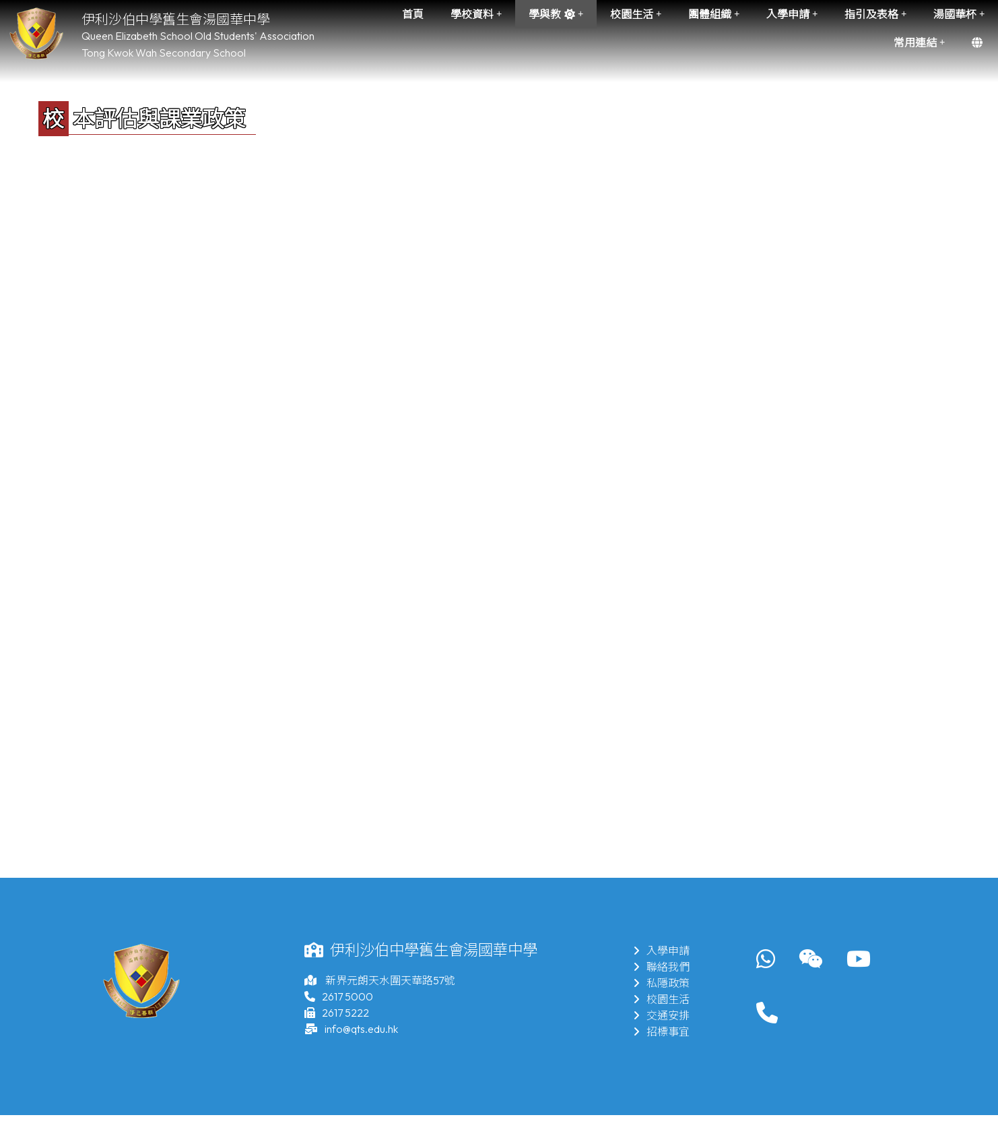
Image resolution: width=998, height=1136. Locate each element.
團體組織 (713, 14)
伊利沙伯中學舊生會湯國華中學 (175, 19)
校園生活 (635, 14)
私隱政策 (661, 983)
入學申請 (792, 14)
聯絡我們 (661, 967)
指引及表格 (875, 14)
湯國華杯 (959, 14)
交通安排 (661, 1015)
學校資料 (476, 14)
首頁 (413, 14)
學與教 (556, 14)
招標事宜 (661, 1031)
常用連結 (919, 42)
